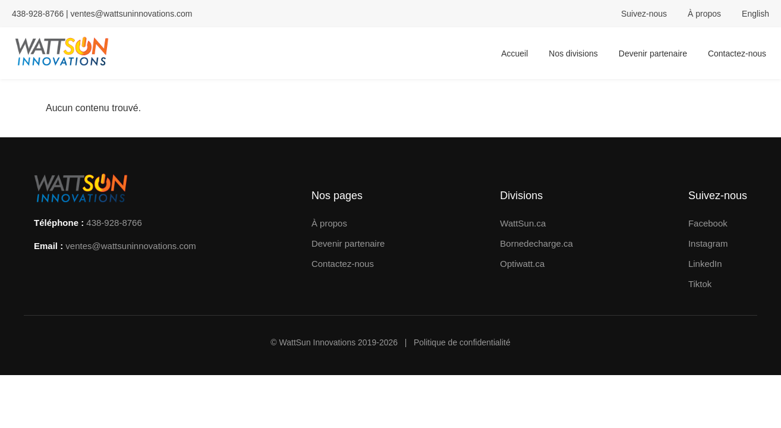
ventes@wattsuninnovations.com (132, 13)
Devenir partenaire (653, 53)
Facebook (708, 223)
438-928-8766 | (41, 13)
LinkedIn (705, 264)
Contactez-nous (737, 53)
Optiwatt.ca (522, 264)
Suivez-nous (644, 13)
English (755, 13)
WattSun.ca (523, 223)
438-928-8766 (113, 223)
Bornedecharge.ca (536, 243)
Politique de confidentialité (462, 342)
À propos (704, 13)
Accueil (514, 53)
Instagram (708, 243)
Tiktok (699, 284)
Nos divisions (573, 53)
